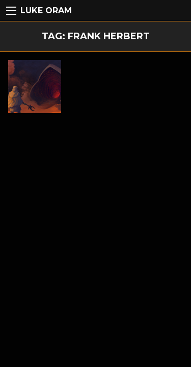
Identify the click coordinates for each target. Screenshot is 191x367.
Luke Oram (46, 10)
